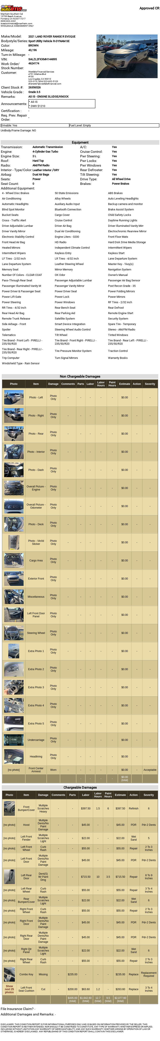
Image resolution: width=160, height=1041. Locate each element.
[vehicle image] (127, 77)
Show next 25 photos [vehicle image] (9, 989)
